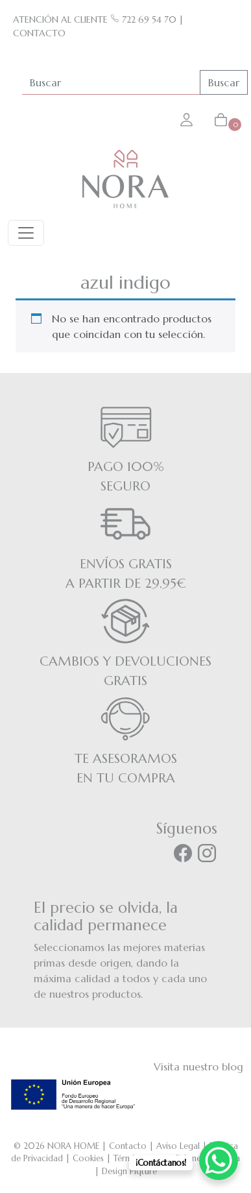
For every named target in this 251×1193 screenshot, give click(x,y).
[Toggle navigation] (26, 233)
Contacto (128, 1145)
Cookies (88, 1158)
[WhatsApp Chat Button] (218, 1160)
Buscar (223, 82)
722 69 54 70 (143, 19)
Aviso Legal (178, 1145)
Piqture (143, 1171)
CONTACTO (39, 33)
